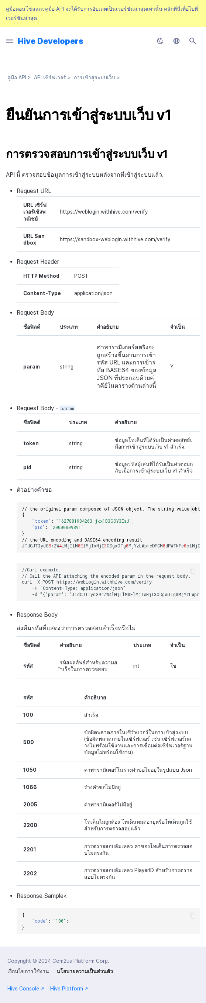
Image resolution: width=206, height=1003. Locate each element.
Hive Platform (69, 989)
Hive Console (25, 989)
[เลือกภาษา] (176, 41)
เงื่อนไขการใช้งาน (28, 971)
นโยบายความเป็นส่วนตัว (84, 971)
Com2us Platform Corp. (80, 961)
